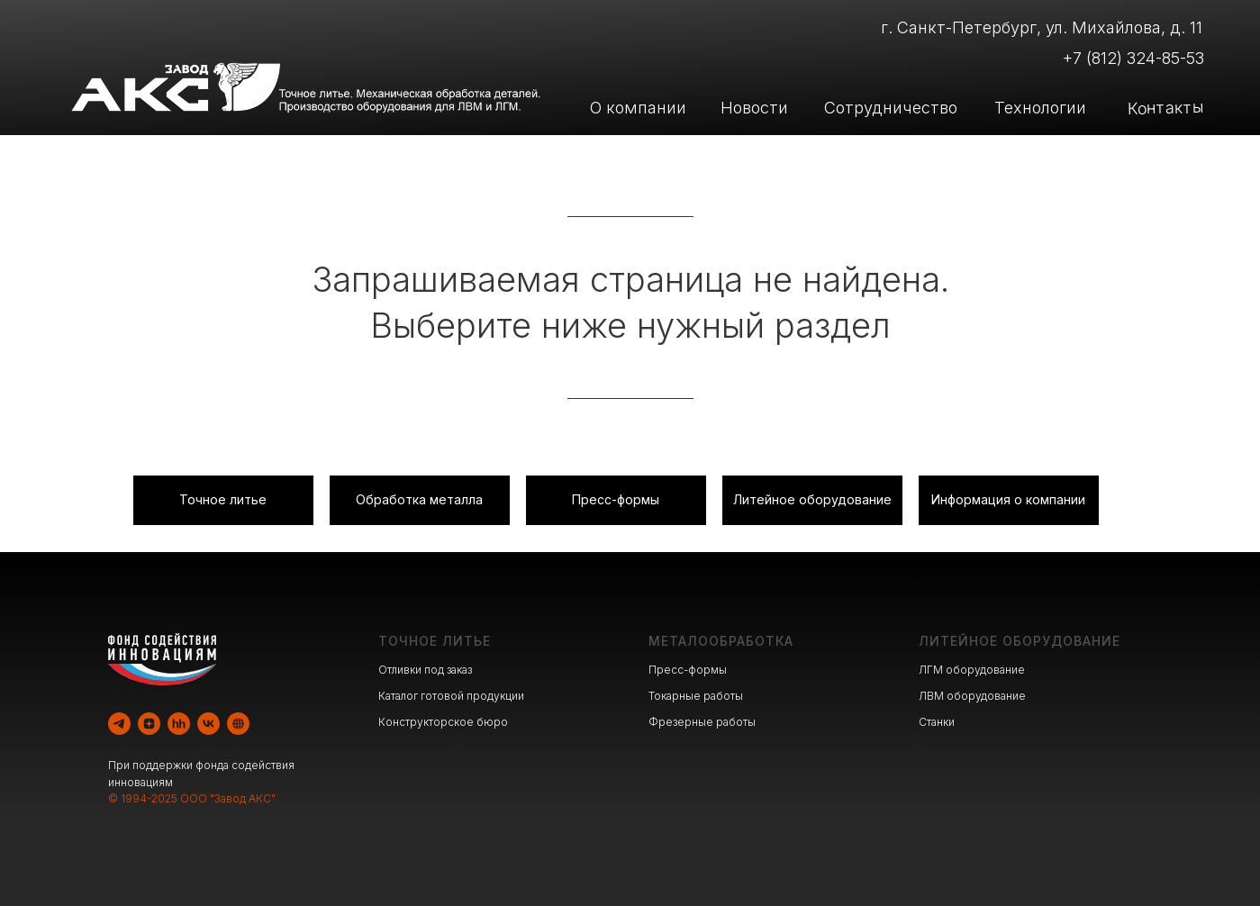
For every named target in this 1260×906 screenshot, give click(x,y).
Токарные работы (695, 695)
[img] (334, 157)
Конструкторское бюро (443, 722)
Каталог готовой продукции (451, 695)
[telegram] (119, 723)
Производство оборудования (857, 156)
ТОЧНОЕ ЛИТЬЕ (434, 640)
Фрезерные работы (702, 722)
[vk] (208, 723)
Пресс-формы (687, 669)
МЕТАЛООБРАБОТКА (720, 640)
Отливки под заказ (425, 669)
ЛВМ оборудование (972, 695)
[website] (238, 723)
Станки (937, 722)
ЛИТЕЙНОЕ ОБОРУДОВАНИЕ (1019, 640)
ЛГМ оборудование (972, 669)
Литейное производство (503, 156)
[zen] (149, 723)
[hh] (179, 723)
